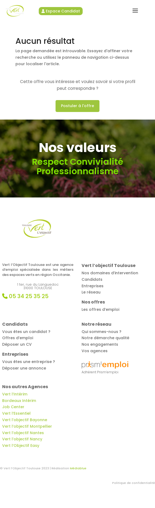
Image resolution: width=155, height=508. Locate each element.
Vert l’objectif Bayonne (24, 420)
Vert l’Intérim (14, 394)
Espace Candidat (60, 11)
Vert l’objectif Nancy (22, 439)
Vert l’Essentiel (16, 413)
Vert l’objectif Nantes (23, 433)
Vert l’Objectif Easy (20, 445)
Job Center (13, 407)
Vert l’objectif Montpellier (27, 426)
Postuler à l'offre (77, 105)
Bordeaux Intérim (19, 400)
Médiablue (78, 468)
